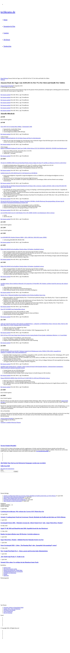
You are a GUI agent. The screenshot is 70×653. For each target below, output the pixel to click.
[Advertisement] (35, 433)
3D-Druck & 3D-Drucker (9, 610)
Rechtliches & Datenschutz (9, 572)
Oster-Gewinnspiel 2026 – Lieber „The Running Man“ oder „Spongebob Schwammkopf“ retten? (29, 545)
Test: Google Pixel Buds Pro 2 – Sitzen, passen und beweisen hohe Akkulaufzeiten (24, 551)
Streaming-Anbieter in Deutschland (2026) (13, 607)
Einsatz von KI (6, 567)
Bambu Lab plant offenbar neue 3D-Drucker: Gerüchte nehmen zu (20, 534)
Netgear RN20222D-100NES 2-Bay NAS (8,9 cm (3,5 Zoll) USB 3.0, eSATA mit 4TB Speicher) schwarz (25, 378)
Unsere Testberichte (8, 611)
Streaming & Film (9, 26)
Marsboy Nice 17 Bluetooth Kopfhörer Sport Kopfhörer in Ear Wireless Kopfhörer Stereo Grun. (23, 295)
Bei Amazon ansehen (5, 94)
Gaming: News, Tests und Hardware (11, 608)
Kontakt (5, 574)
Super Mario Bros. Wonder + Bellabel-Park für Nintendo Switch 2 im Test (22, 539)
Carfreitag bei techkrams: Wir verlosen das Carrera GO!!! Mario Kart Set (22, 511)
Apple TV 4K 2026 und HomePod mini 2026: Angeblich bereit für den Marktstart (24, 528)
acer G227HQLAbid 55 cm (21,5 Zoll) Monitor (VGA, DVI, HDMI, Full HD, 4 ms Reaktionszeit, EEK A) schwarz (28, 212)
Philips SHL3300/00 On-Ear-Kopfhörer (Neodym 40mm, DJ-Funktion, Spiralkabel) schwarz (22, 249)
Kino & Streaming (7, 612)
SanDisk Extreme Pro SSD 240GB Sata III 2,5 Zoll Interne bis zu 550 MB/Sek (19, 173)
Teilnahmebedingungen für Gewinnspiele (13, 571)
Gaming (6, 33)
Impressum (6, 575)
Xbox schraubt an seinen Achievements (12, 501)
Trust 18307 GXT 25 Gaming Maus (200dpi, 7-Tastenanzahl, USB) (16, 126)
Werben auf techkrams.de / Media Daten (12, 570)
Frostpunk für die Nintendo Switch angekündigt (14, 499)
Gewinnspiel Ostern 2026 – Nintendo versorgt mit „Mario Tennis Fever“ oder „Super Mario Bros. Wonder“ (32, 523)
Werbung (6, 78)
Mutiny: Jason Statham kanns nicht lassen (13, 498)
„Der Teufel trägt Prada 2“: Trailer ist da (12, 556)
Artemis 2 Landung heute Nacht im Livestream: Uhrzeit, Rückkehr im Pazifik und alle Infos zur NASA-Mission (29, 495)
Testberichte (7, 46)
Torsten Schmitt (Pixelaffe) (7, 85)
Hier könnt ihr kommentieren (7, 468)
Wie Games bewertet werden (10, 569)
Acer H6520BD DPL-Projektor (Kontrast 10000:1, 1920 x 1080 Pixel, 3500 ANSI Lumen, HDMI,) (24, 237)
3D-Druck (6, 40)
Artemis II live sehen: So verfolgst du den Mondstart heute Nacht (19, 562)
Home (5, 20)
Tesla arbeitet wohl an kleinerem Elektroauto (13, 497)
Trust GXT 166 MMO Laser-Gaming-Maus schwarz (13, 309)
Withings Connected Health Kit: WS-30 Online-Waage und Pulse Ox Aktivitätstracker (21, 138)
